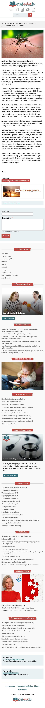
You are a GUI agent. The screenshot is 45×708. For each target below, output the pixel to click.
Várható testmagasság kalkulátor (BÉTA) (16, 416)
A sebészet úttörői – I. (9, 546)
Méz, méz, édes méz (8, 539)
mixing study (6, 272)
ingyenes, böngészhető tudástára (25, 610)
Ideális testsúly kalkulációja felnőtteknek (16, 413)
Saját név (5, 211)
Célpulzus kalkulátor (9, 424)
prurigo (4, 270)
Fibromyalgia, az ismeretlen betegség (15, 549)
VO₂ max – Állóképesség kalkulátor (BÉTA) (17, 407)
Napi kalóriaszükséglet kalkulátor (14, 313)
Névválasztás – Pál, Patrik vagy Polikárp (16, 631)
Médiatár (28, 9)
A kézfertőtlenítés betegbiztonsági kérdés (16, 334)
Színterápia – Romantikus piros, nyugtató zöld (18, 628)
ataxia (4, 264)
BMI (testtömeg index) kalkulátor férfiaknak (17, 421)
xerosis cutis (6, 278)
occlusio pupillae (7, 259)
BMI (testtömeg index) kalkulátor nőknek (16, 418)
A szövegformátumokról (10, 231)
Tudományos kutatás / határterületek (15, 181)
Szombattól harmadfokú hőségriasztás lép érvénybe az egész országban (21, 347)
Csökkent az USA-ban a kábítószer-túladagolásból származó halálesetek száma (19, 337)
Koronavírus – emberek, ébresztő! (14, 562)
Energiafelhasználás (9, 506)
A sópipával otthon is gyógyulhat (13, 625)
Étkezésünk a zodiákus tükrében (13, 636)
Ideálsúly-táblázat (8, 509)
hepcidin (5, 253)
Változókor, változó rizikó (11, 556)
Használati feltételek (25, 686)
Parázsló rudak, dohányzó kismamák (15, 642)
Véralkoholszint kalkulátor (11, 402)
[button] (22, 44)
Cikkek (16, 9)
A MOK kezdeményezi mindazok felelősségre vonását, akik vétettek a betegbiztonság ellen (22, 352)
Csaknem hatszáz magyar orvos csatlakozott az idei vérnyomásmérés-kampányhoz (20, 330)
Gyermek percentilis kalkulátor (13, 404)
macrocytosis (6, 256)
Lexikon (33, 9)
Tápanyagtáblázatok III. (10, 496)
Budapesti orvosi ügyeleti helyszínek (14, 487)
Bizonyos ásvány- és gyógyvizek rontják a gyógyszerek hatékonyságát (21, 342)
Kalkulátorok (22, 9)
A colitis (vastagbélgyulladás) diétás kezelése (17, 459)
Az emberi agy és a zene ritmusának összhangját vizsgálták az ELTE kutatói (22, 553)
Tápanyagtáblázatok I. (10, 490)
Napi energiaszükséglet (10, 504)
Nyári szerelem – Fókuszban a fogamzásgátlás (18, 559)
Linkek (37, 686)
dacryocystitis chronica (10, 275)
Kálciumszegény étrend (10, 517)
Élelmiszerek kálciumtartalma (12, 515)
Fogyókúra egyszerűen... (10, 512)
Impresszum (10, 686)
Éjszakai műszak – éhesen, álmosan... (15, 639)
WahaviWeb (22, 690)
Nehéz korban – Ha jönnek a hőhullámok (16, 536)
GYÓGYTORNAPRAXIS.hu (12, 608)
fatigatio (4, 267)
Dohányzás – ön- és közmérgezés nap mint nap (18, 623)
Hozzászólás (6, 218)
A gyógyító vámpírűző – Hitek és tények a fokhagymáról (21, 647)
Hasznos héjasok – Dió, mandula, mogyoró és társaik (20, 520)
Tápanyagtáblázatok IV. (10, 498)
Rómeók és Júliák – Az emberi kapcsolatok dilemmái (20, 565)
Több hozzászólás (10, 475)
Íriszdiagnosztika (8, 633)
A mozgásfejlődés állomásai (11, 523)
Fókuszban (11, 9)
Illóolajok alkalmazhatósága (12, 526)
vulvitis (4, 262)
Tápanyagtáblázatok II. (10, 493)
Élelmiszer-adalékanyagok (11, 501)
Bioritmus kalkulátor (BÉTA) (12, 410)
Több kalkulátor (8, 319)
